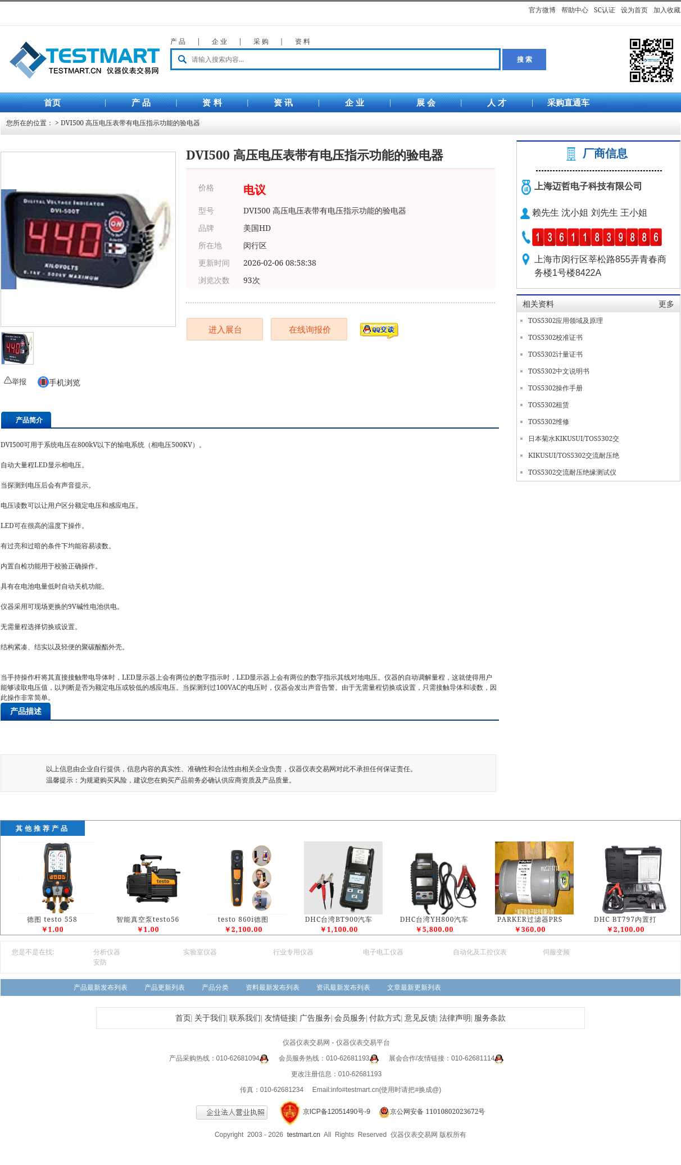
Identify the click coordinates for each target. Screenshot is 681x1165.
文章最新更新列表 (414, 987)
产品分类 (215, 987)
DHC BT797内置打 (625, 919)
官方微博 (542, 10)
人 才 (496, 102)
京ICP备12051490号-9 (336, 1112)
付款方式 (385, 1018)
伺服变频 (556, 952)
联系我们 (245, 1018)
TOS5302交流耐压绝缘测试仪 (572, 472)
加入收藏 (666, 10)
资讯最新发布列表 (343, 987)
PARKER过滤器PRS (529, 919)
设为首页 (634, 10)
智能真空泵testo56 (148, 919)
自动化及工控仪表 (480, 952)
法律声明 (455, 1018)
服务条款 (490, 1018)
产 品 (177, 41)
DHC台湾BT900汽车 (339, 919)
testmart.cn (303, 1135)
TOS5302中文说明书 (558, 371)
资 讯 (283, 102)
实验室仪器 (200, 952)
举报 (19, 381)
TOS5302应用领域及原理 (565, 320)
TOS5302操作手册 (555, 388)
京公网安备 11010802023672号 (428, 1111)
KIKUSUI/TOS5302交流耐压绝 (573, 455)
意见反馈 (420, 1018)
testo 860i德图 (243, 919)
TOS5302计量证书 (555, 354)
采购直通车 (568, 102)
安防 (100, 962)
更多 (666, 303)
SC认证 (604, 10)
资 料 (302, 41)
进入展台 (225, 329)
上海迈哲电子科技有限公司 (588, 186)
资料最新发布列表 (272, 987)
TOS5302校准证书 (555, 337)
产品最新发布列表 (101, 987)
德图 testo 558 (52, 919)
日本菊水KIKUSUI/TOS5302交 (573, 438)
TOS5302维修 (548, 421)
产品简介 (29, 420)
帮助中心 (574, 10)
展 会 (425, 102)
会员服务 (350, 1018)
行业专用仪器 (293, 952)
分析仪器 (106, 952)
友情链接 (280, 1018)
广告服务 (315, 1018)
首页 (52, 102)
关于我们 (210, 1018)
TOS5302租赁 (548, 404)
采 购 (261, 41)
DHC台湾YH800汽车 (434, 919)
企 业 (219, 41)
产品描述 (26, 711)
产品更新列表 (164, 987)
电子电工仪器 (383, 952)
